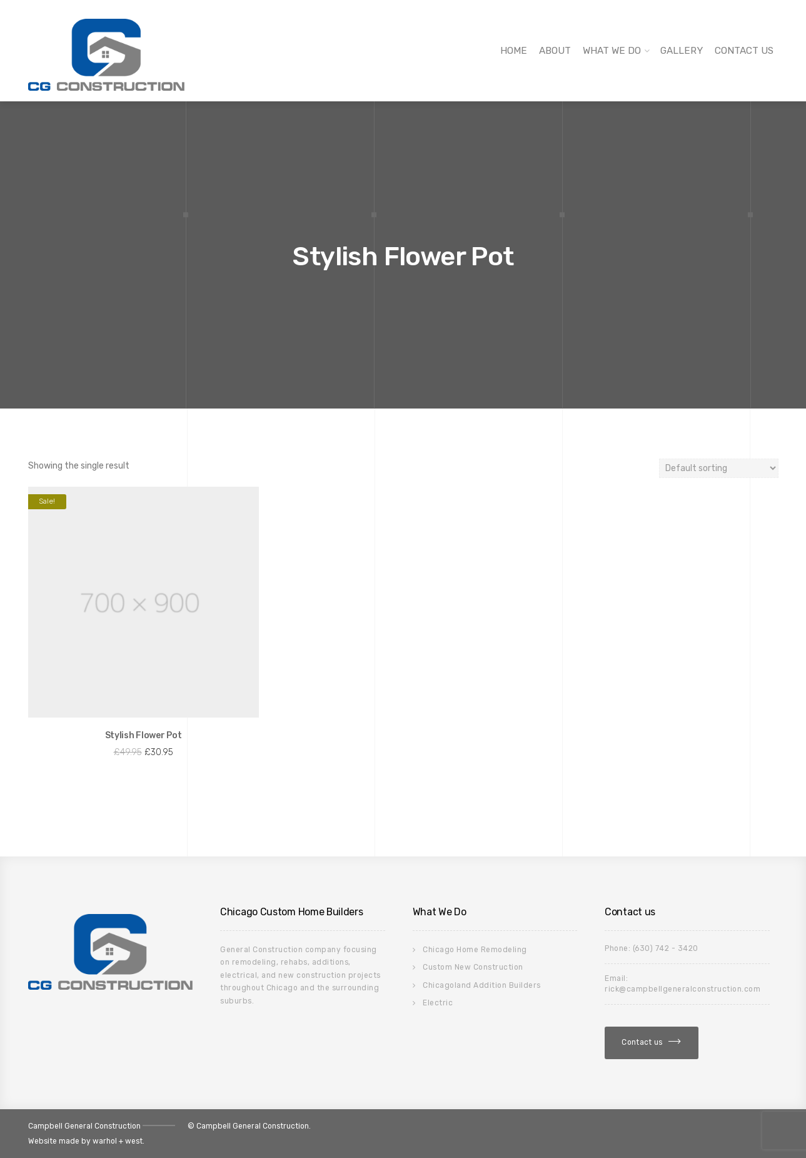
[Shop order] (718, 468)
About (555, 50)
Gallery (681, 50)
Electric (438, 1002)
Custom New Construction (473, 967)
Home (513, 50)
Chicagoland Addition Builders (482, 985)
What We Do (612, 50)
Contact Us (744, 50)
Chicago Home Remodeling (475, 949)
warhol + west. (118, 1141)
